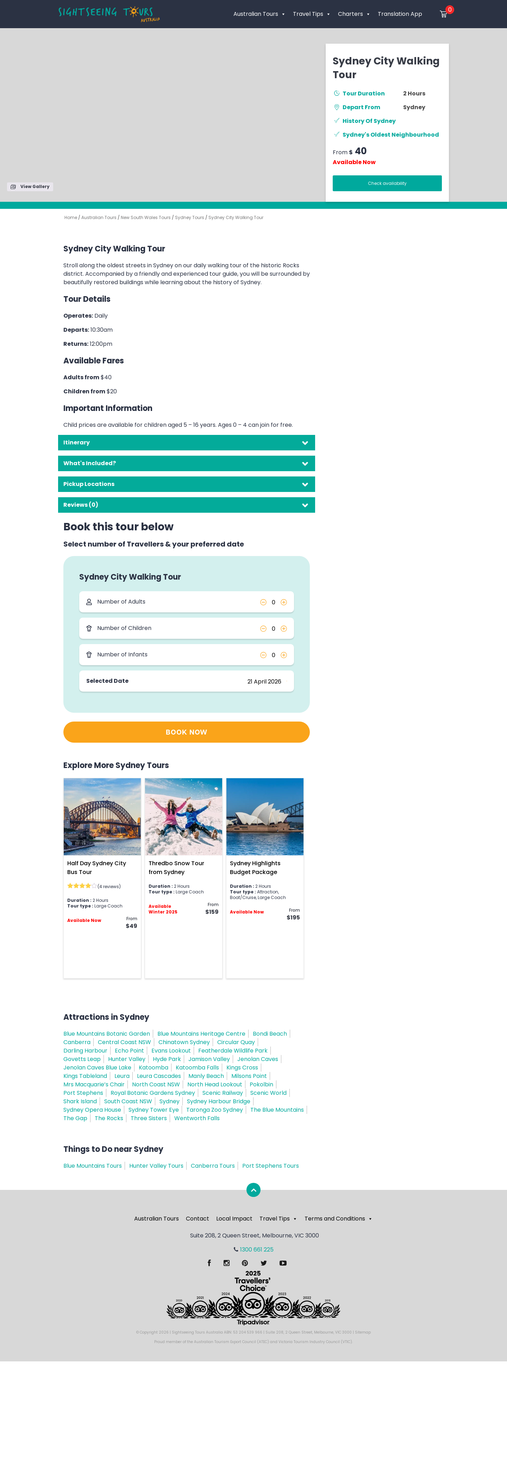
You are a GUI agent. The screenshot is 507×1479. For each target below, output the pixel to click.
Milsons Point (249, 1076)
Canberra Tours (213, 1166)
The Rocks (109, 1118)
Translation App (400, 14)
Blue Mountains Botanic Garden (106, 1034)
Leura (122, 1076)
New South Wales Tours (146, 217)
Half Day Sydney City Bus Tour (96, 867)
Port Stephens (83, 1093)
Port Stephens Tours (270, 1166)
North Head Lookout (214, 1084)
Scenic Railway (222, 1093)
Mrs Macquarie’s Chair (94, 1084)
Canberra (76, 1042)
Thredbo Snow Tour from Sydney (176, 867)
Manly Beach (206, 1076)
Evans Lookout (171, 1051)
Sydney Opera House (92, 1110)
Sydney (414, 107)
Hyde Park (167, 1059)
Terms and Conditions (339, 1219)
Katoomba (153, 1067)
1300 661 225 (257, 1250)
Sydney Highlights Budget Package (255, 867)
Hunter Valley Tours (156, 1166)
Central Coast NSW (124, 1042)
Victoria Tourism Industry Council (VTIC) (315, 1341)
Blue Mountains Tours (92, 1166)
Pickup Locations (88, 484)
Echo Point (129, 1051)
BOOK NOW (186, 732)
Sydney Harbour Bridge (218, 1101)
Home (70, 217)
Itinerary (76, 442)
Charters (354, 14)
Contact (197, 1219)
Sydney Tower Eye (154, 1110)
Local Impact (234, 1219)
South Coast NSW (128, 1101)
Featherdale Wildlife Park (233, 1051)
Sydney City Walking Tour (235, 217)
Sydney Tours (189, 217)
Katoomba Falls (197, 1067)
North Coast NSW (156, 1084)
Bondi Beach (270, 1034)
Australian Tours (259, 14)
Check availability (387, 183)
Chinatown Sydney (184, 1042)
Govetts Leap (82, 1059)
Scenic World (268, 1093)
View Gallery (30, 186)
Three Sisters (149, 1118)
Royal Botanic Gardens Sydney (153, 1093)
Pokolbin (261, 1084)
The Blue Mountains (277, 1110)
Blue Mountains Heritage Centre (201, 1034)
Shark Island (80, 1101)
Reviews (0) (80, 505)
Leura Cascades (159, 1076)
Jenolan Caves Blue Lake (97, 1067)
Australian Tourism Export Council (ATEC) (231, 1341)
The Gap (75, 1118)
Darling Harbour (85, 1051)
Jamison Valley (209, 1059)
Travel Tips (312, 14)
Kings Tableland (85, 1076)
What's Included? (89, 463)
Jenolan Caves (257, 1059)
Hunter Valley (126, 1059)
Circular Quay (236, 1042)
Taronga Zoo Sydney (214, 1110)
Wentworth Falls (197, 1118)
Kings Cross (242, 1067)
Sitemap (363, 1332)
